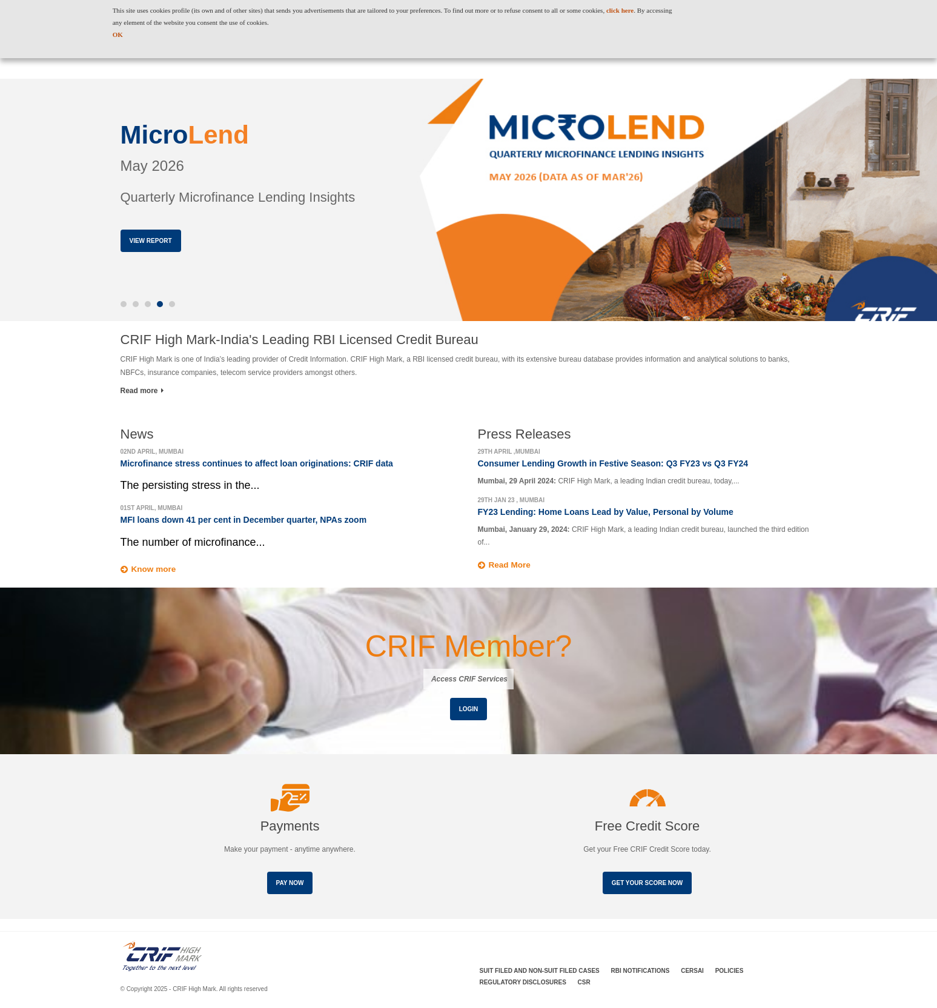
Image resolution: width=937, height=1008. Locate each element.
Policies (729, 971)
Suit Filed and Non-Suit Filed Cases (540, 971)
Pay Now (290, 883)
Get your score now (647, 883)
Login (468, 709)
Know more (154, 569)
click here (620, 10)
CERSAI (692, 971)
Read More (510, 565)
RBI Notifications (640, 971)
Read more (142, 390)
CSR (584, 983)
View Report (151, 240)
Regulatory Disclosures (523, 983)
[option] (468, 200)
